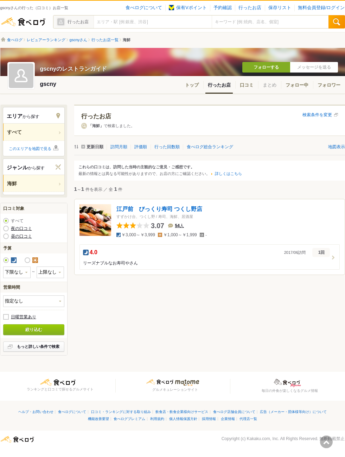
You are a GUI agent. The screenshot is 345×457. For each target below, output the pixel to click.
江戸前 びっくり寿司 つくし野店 (159, 209)
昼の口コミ (21, 236)
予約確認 (222, 7)
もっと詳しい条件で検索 (38, 346)
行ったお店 (249, 7)
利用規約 (157, 419)
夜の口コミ (21, 228)
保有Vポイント (187, 7)
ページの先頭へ (326, 442)
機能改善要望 (98, 419)
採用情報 (209, 419)
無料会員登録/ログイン (321, 7)
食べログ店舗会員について (234, 412)
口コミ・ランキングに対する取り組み (121, 412)
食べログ (23, 21)
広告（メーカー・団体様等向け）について (293, 412)
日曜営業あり (23, 316)
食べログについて (144, 7)
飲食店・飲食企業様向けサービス (181, 412)
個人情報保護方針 (183, 419)
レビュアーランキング (46, 40)
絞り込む (33, 329)
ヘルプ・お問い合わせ (35, 412)
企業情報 (228, 419)
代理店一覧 (248, 419)
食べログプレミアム (129, 419)
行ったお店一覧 (105, 40)
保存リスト (279, 7)
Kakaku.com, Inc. (263, 438)
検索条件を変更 (317, 114)
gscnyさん (79, 40)
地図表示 (336, 146)
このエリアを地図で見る (30, 148)
